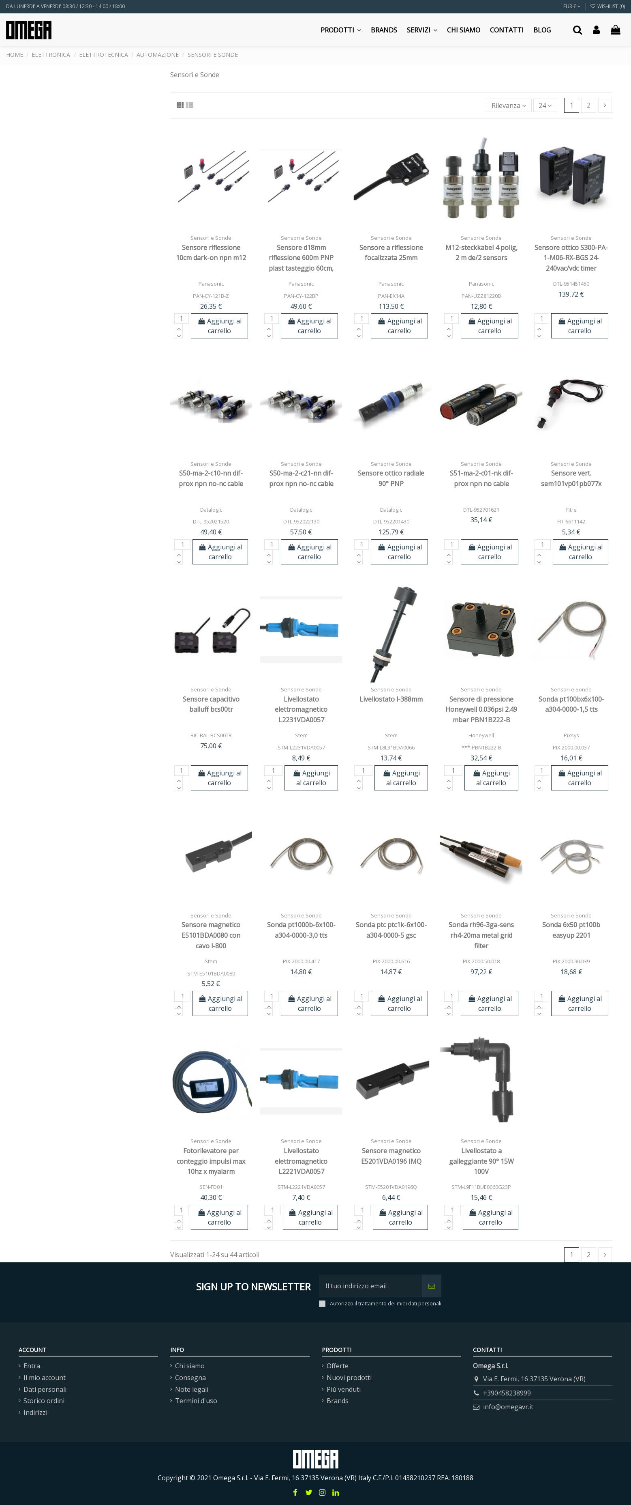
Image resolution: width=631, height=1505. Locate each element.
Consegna (190, 1377)
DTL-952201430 (391, 521)
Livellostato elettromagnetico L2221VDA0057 (301, 1161)
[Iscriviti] (431, 1286)
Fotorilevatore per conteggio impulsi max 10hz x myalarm (211, 1161)
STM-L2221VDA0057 (301, 1187)
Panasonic (211, 283)
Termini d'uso (196, 1400)
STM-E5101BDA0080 (211, 973)
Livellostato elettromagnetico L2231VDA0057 (301, 709)
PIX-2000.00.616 (391, 961)
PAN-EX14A (391, 295)
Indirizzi (35, 1412)
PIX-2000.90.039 (571, 961)
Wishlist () (607, 6)
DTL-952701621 (481, 509)
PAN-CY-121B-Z (211, 295)
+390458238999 (507, 1393)
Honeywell (481, 735)
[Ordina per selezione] (509, 105)
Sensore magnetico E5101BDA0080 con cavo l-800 (211, 935)
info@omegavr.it (508, 1406)
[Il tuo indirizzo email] (370, 1286)
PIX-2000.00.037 (571, 747)
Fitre (571, 509)
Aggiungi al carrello (219, 326)
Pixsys (571, 735)
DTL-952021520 (211, 521)
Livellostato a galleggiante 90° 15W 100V (481, 1161)
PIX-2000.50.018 (481, 961)
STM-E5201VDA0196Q (391, 1187)
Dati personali (45, 1389)
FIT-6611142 (571, 521)
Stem (301, 735)
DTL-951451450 (571, 283)
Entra (32, 1365)
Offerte (338, 1365)
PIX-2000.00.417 (301, 961)
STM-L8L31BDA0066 (391, 747)
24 (545, 105)
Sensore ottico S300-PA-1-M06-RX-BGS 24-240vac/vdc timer (571, 258)
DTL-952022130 (301, 521)
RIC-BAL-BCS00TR (211, 735)
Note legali (191, 1389)
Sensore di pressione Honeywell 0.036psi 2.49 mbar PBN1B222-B (481, 709)
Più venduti (344, 1389)
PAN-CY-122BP (301, 295)
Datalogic (211, 509)
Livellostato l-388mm (391, 699)
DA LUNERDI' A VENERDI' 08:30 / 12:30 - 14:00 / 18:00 (65, 6)
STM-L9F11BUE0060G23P (481, 1187)
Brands (338, 1400)
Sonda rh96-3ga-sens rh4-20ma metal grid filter (481, 935)
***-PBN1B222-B (481, 747)
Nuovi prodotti (349, 1377)
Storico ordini (44, 1400)
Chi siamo (190, 1365)
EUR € (572, 6)
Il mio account (45, 1377)
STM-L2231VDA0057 (301, 747)
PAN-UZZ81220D (481, 295)
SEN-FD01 (210, 1187)
